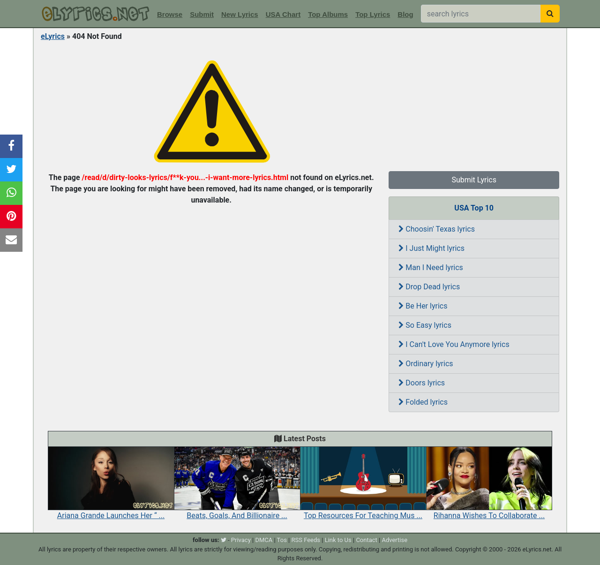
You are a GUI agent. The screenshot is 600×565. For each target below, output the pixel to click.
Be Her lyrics (422, 305)
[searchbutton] (550, 14)
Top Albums (328, 14)
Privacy (241, 539)
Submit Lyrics (473, 179)
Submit (202, 14)
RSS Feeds (306, 539)
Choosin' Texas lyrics (436, 229)
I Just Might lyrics (431, 248)
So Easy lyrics (424, 325)
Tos (282, 539)
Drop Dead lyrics (429, 286)
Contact (366, 539)
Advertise (394, 539)
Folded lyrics (423, 402)
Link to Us (338, 539)
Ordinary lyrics (425, 363)
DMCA (263, 539)
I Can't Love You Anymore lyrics (453, 344)
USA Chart (283, 14)
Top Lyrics (372, 14)
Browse (169, 14)
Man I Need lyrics (430, 267)
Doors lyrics (421, 382)
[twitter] (223, 539)
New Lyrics (239, 14)
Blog (405, 14)
